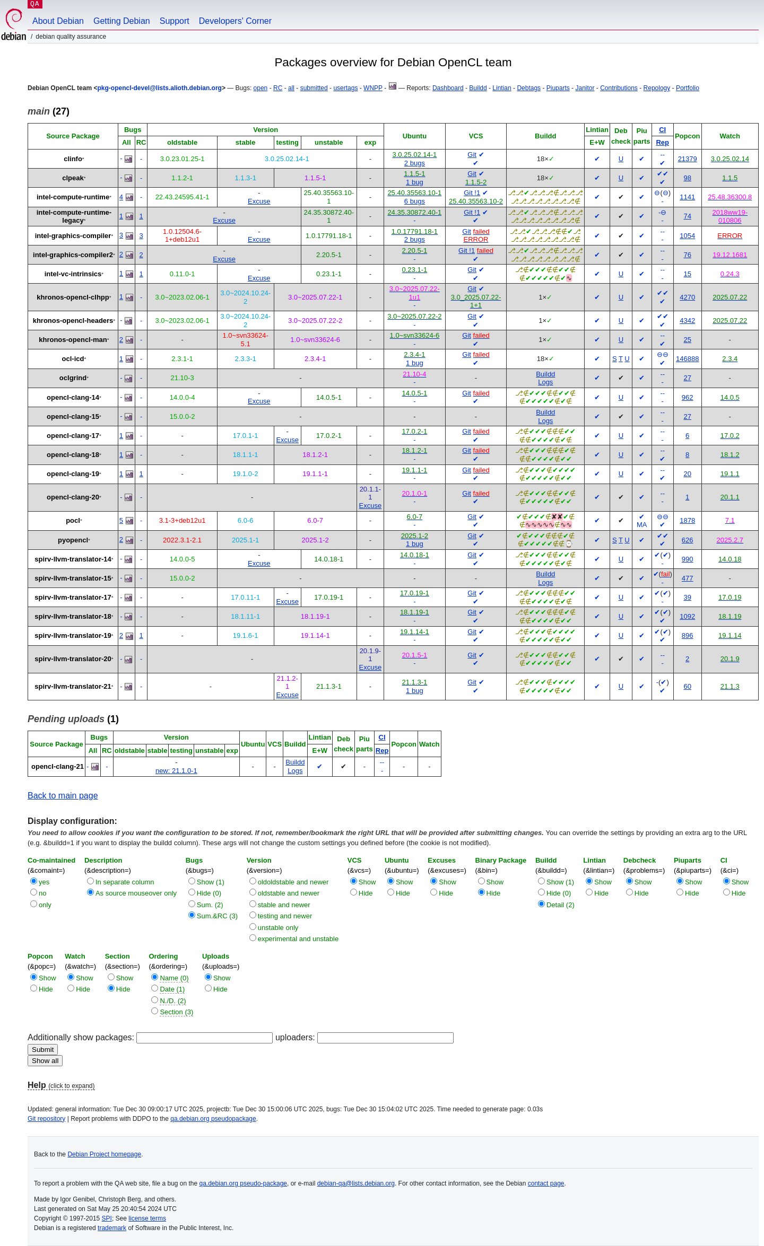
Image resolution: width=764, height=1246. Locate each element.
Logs (545, 382)
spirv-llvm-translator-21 (72, 686)
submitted (314, 88)
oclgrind (72, 378)
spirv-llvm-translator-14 (72, 559)
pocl (73, 520)
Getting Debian (121, 20)
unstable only (278, 928)
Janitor (584, 88)
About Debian (58, 20)
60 (687, 686)
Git (471, 155)
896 (687, 635)
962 (687, 397)
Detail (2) (560, 905)
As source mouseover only (136, 893)
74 (687, 216)
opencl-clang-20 (73, 497)
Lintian (501, 88)
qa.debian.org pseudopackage (213, 1118)
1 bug (414, 182)
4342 (687, 320)
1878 (687, 520)
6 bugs (414, 201)
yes (44, 882)
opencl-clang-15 (73, 416)
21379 (687, 159)
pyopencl (73, 540)
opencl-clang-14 (73, 397)
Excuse (259, 201)
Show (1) (210, 882)
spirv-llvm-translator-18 (72, 616)
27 (687, 378)
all (291, 88)
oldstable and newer (288, 893)
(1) (73, 719)
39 (687, 597)
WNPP (373, 88)
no (42, 893)
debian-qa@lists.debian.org (356, 1183)
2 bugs (414, 163)
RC (277, 88)
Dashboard (448, 88)
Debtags (529, 88)
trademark (112, 1228)
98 (687, 178)
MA (642, 525)
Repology (657, 88)
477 (687, 578)
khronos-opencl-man (73, 340)
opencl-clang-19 (73, 474)
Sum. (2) (210, 905)
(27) (49, 111)
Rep (662, 142)
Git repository (46, 1118)
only (45, 905)
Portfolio (687, 88)
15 (687, 274)
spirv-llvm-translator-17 (72, 597)
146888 (687, 359)
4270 (687, 297)
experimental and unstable (298, 939)
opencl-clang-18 (73, 455)
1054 (687, 236)
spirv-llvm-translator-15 (72, 578)
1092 (687, 616)
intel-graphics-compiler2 (73, 255)
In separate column (125, 882)
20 (687, 474)
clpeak (72, 178)
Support (174, 20)
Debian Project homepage (104, 1154)
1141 (687, 197)
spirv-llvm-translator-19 (72, 635)
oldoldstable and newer (293, 882)
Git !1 (472, 193)
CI (662, 130)
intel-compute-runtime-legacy (74, 216)
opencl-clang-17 (73, 436)
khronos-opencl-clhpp (73, 297)
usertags (345, 88)
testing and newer (285, 916)
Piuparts (558, 88)
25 (687, 340)
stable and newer (284, 905)
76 (687, 255)
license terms (147, 1218)
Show (367, 882)
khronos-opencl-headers (73, 320)
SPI (107, 1218)
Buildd (478, 88)
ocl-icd (73, 359)
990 (687, 559)
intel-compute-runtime (73, 197)
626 (687, 540)
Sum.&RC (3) (217, 916)
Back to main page (63, 795)
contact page (546, 1183)
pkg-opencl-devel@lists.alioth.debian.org (159, 88)
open (261, 88)
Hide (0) (209, 893)
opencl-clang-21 (57, 766)
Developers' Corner (235, 20)
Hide (366, 893)
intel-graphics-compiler (73, 236)
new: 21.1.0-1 (176, 771)
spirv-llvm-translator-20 (72, 659)
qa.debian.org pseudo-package (243, 1183)
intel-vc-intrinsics (73, 274)
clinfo (73, 159)
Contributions (619, 88)
